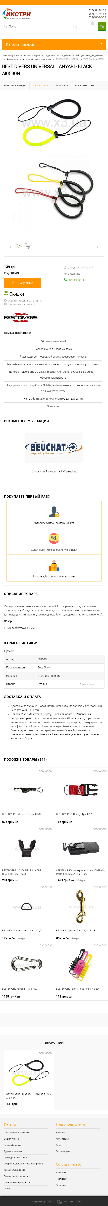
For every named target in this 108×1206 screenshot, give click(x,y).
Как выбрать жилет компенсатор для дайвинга (53, 398)
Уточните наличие (75, 279)
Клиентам (61, 1172)
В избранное (72, 273)
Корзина (69, 1201)
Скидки (7, 1188)
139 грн (10, 267)
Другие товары (87, 684)
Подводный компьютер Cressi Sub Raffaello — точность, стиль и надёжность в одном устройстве (53, 388)
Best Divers (44, 667)
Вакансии (61, 1185)
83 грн (67, 938)
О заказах (53, 406)
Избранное (39, 1201)
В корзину (22, 283)
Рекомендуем (63, 1151)
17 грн (13, 938)
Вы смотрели (54, 1042)
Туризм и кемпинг (13, 1151)
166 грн (64, 822)
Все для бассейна (13, 1145)
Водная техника (11, 1139)
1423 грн (70, 880)
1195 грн (11, 996)
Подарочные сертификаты (17, 1182)
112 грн (64, 996)
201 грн (10, 880)
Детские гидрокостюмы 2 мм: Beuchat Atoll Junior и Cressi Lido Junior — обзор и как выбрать (53, 374)
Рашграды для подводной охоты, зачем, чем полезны (53, 356)
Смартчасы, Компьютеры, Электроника (23, 1163)
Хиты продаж (62, 1139)
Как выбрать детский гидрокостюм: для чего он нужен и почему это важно (53, 364)
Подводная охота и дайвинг (17, 1132)
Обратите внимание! (53, 341)
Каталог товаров (54, 44)
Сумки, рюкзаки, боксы (15, 1157)
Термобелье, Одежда (14, 1170)
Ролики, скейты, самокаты (17, 1176)
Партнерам (61, 1179)
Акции (59, 1145)
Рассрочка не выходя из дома (53, 349)
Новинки (60, 1132)
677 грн (10, 822)
